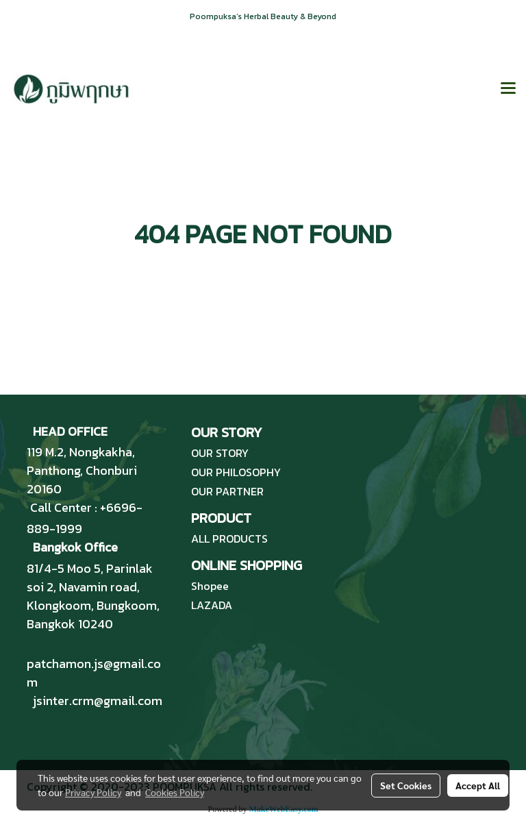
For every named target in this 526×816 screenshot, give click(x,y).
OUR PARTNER (227, 491)
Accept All (477, 785)
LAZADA (211, 605)
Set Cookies (405, 785)
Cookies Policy (174, 792)
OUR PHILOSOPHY (236, 472)
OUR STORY (220, 453)
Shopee (210, 586)
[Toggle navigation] (508, 89)
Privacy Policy (93, 792)
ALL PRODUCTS (229, 538)
